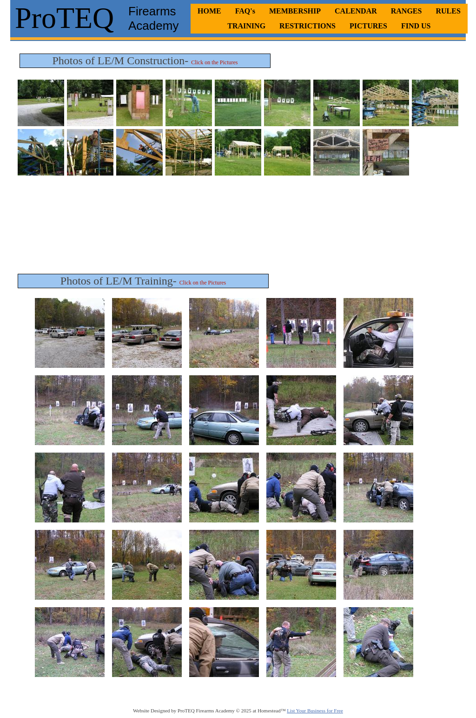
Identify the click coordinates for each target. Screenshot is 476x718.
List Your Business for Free (315, 710)
